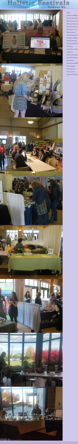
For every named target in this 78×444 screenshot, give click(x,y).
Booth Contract (71, 32)
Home (68, 12)
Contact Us (70, 52)
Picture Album (71, 71)
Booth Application (72, 29)
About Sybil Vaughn (72, 57)
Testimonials (70, 60)
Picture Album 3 (71, 66)
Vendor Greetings (72, 40)
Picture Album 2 (71, 69)
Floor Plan (70, 46)
